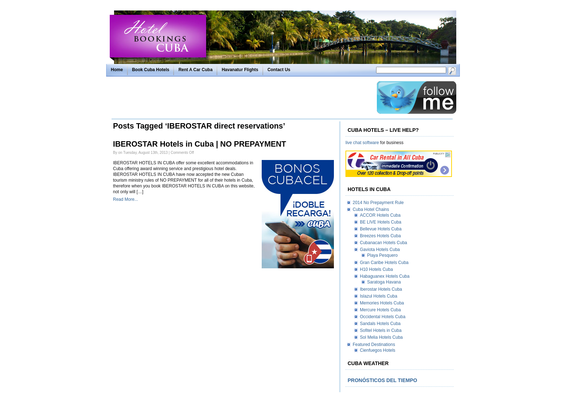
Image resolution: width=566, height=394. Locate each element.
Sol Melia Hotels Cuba (381, 337)
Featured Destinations (374, 344)
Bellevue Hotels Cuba (380, 228)
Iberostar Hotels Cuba (381, 289)
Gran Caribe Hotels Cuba (384, 262)
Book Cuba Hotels (150, 69)
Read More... (125, 199)
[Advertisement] (242, 97)
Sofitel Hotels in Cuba (380, 330)
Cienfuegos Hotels (377, 350)
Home (117, 69)
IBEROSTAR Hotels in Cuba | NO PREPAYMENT (199, 144)
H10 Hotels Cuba (376, 269)
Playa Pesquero (382, 255)
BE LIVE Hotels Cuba (380, 222)
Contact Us (278, 69)
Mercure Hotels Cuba (380, 309)
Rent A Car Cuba (195, 69)
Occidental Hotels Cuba (382, 316)
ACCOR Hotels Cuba (380, 215)
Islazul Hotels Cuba (378, 296)
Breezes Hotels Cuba (380, 235)
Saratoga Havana (384, 282)
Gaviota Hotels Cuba (380, 249)
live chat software (362, 142)
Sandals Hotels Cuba (380, 323)
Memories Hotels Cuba (382, 303)
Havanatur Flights (240, 69)
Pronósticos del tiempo (382, 380)
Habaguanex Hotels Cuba (384, 276)
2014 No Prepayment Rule (378, 202)
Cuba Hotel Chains (371, 209)
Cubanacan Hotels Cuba (383, 242)
